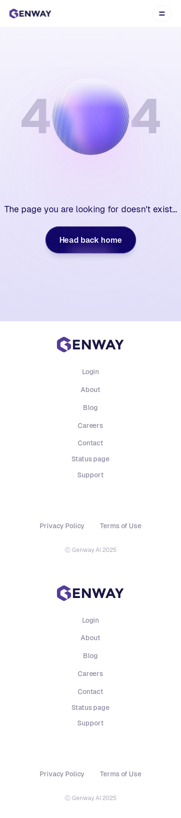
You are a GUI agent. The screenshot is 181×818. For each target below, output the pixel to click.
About (90, 389)
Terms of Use (120, 526)
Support (90, 475)
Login (90, 372)
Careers (90, 425)
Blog (90, 407)
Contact (90, 443)
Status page (90, 459)
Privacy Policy (62, 526)
